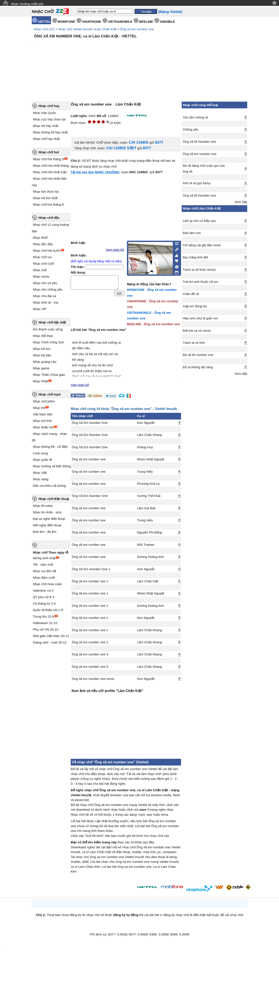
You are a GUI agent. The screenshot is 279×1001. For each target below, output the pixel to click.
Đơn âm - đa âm (44, 531)
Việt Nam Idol (42, 414)
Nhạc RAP (40, 237)
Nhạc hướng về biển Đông (52, 466)
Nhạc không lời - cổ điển (50, 446)
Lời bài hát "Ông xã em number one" (98, 330)
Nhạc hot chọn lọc (46, 191)
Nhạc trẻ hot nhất (45, 198)
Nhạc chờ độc (49, 217)
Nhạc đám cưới (44, 577)
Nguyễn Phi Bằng (149, 532)
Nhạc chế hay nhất (46, 139)
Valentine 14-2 (43, 590)
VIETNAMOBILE (120, 21)
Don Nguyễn (146, 422)
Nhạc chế (39, 270)
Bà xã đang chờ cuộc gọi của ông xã (204, 168)
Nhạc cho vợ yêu (45, 283)
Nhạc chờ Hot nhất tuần (50, 172)
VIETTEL (44, 21)
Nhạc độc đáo (43, 244)
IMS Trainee (145, 544)
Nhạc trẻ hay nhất (45, 126)
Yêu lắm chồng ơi (195, 117)
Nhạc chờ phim (44, 401)
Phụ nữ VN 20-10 (45, 629)
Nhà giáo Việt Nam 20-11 (51, 636)
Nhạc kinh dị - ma (45, 302)
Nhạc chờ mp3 (49, 394)
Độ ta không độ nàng (198, 367)
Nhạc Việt (40, 472)
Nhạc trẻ (39, 408)
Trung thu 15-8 (43, 616)
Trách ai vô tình (194, 342)
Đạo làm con (192, 233)
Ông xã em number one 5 (90, 666)
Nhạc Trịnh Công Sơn (48, 342)
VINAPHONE (91, 21)
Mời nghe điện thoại (47, 525)
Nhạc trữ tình (42, 421)
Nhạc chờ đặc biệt (52, 322)
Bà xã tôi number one (198, 355)
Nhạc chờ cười (43, 263)
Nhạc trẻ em (41, 349)
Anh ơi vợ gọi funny (197, 183)
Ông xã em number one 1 (90, 581)
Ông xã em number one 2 (90, 618)
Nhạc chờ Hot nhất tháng (51, 165)
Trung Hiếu (145, 471)
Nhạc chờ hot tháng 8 (48, 204)
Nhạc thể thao (43, 336)
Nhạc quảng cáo (44, 362)
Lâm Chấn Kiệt (105, 29)
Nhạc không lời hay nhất (50, 132)
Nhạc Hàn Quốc (44, 113)
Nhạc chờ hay (48, 106)
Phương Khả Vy (148, 483)
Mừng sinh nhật (44, 558)
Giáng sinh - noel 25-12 (50, 642)
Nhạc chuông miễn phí (27, 4)
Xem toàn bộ (115, 249)
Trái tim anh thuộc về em (200, 281)
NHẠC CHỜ (43, 11)
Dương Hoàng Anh (150, 557)
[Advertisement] (126, 725)
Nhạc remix (41, 276)
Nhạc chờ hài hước (46, 250)
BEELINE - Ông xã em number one (153, 324)
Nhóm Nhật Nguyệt (150, 459)
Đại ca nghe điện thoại (49, 519)
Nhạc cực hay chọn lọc (49, 119)
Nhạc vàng (40, 479)
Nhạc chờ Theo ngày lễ (50, 552)
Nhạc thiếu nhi (43, 427)
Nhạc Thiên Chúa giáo (49, 374)
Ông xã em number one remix (93, 679)
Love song (40, 453)
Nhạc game (41, 368)
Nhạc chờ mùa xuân (47, 584)
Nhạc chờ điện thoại (53, 499)
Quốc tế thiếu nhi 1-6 (48, 610)
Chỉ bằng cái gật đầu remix (202, 245)
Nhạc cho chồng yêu (48, 289)
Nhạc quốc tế (42, 459)
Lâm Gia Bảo (146, 508)
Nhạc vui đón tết (44, 571)
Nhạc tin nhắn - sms (47, 512)
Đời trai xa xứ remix (197, 330)
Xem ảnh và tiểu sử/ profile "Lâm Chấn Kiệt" (107, 691)
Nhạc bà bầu (42, 355)
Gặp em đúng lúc (195, 306)
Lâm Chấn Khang (149, 435)
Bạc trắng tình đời (195, 257)
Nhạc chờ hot (48, 152)
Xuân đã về (191, 294)
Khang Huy (145, 447)
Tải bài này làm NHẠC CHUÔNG (95, 172)
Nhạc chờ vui (42, 257)
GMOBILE (167, 21)
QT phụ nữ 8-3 (43, 597)
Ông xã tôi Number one (199, 141)
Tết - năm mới (43, 564)
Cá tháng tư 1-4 (44, 603)
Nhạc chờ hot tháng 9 (48, 159)
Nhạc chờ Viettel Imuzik (75, 29)
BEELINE (146, 21)
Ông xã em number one (137, 29)
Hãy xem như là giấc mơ (200, 318)
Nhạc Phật (40, 381)
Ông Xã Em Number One (90, 422)
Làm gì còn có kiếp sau (199, 221)
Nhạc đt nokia (43, 506)
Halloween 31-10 (45, 623)
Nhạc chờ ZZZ (44, 29)
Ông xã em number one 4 (90, 654)
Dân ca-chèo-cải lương (49, 485)
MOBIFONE (66, 21)
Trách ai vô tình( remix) (199, 269)
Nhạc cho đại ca (44, 296)
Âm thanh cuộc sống (48, 329)
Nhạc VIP (39, 309)
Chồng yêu (191, 129)
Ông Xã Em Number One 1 (91, 569)
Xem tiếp (241, 202)
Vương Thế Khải (148, 496)
